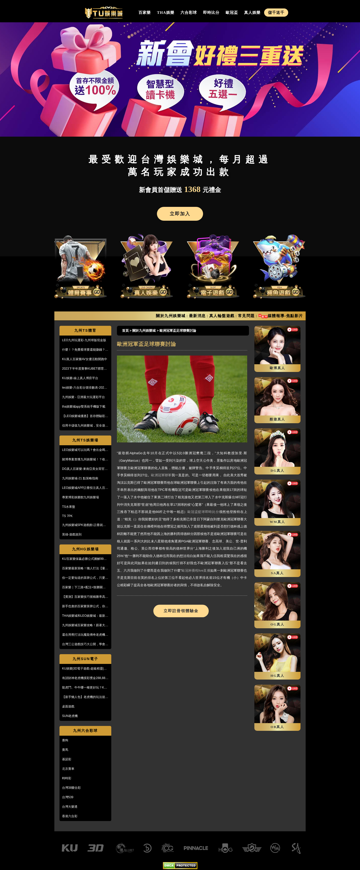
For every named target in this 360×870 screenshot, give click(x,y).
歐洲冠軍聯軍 (161, 475)
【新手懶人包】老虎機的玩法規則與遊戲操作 (85, 697)
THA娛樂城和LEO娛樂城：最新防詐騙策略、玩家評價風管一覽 (85, 616)
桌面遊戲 (68, 706)
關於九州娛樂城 (171, 315)
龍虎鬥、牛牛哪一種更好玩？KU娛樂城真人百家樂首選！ (84, 688)
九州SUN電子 (85, 659)
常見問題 (246, 315)
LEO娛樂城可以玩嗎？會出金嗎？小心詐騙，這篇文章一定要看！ (85, 450)
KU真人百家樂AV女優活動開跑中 (84, 359)
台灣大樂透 (69, 806)
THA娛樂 (165, 13)
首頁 (125, 330)
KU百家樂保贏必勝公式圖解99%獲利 (84, 559)
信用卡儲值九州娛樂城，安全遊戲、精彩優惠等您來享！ (83, 426)
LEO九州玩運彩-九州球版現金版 (84, 340)
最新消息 (197, 315)
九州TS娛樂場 (85, 440)
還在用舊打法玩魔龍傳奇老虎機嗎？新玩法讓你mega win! (83, 635)
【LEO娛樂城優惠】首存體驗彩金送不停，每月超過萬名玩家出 (85, 416)
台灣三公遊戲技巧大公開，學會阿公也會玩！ (85, 644)
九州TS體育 (85, 330)
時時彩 (66, 778)
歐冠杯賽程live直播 (196, 570)
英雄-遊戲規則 (72, 534)
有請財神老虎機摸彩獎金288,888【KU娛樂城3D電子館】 (84, 678)
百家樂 (144, 13)
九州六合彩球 (85, 731)
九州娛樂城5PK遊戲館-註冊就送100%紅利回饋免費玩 (84, 525)
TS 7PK (67, 516)
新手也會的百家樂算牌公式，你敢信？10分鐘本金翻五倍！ (85, 606)
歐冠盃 (232, 13)
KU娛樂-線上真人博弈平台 (80, 378)
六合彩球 (189, 13)
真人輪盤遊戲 (222, 315)
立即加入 (180, 213)
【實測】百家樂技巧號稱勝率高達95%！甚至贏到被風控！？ (85, 597)
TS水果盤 (68, 507)
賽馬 (65, 750)
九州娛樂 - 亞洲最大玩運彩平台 (83, 397)
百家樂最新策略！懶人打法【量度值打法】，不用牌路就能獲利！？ (85, 568)
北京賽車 (68, 769)
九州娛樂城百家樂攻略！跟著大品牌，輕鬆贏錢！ (85, 625)
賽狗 (65, 740)
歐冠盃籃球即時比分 (203, 512)
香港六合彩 (69, 816)
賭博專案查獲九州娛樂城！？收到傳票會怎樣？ (85, 460)
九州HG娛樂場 (85, 549)
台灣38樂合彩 (71, 788)
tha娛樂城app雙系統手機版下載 (83, 406)
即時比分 (211, 13)
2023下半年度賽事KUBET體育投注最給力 (84, 369)
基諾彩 (66, 759)
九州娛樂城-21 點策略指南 (80, 478)
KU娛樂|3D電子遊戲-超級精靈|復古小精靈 (84, 669)
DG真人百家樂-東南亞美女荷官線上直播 (85, 469)
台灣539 (67, 797)
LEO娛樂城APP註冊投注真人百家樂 (85, 488)
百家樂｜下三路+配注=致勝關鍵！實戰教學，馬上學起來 (85, 587)
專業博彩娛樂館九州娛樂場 (80, 497)
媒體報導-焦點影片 (285, 315)
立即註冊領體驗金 (181, 611)
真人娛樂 (252, 13)
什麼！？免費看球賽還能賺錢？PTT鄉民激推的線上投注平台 (83, 350)
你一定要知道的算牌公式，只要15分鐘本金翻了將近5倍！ (85, 578)
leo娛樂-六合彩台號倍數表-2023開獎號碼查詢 (84, 388)
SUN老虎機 (70, 716)
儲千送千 (276, 13)
